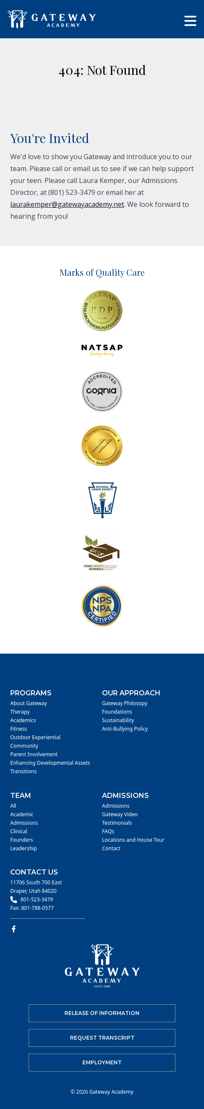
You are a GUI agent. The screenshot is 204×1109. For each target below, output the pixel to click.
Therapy (20, 712)
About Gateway (28, 703)
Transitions (23, 771)
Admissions (24, 823)
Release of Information (102, 1013)
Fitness (18, 729)
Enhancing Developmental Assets (50, 763)
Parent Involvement (34, 754)
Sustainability (118, 720)
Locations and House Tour (133, 840)
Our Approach (131, 693)
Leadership (23, 848)
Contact (111, 848)
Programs (31, 693)
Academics (23, 720)
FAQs (108, 831)
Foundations (117, 712)
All (13, 806)
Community (24, 746)
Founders (21, 840)
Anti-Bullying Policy (125, 729)
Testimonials (117, 823)
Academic (21, 814)
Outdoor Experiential (35, 737)
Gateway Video (119, 814)
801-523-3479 (36, 899)
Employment (102, 1062)
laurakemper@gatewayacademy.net (67, 204)
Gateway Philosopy (124, 703)
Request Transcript (102, 1038)
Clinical (18, 831)
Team (20, 796)
